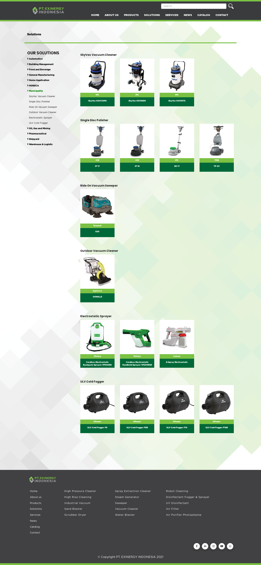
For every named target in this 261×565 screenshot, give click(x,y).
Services (35, 515)
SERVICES (171, 15)
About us (36, 497)
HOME (95, 15)
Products (35, 503)
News (33, 521)
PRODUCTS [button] (131, 15)
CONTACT (222, 15)
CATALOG (203, 15)
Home (33, 491)
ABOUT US (112, 15)
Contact (35, 533)
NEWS (188, 15)
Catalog (35, 527)
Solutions (36, 509)
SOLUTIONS (152, 15)
